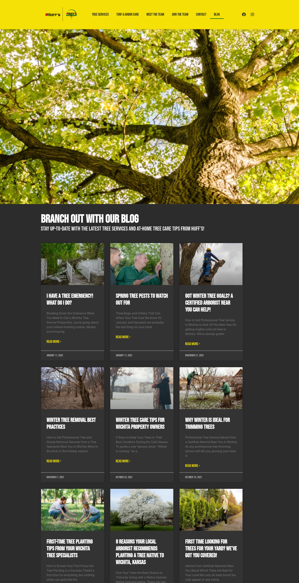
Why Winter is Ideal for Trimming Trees (207, 423)
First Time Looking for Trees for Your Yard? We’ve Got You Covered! (211, 548)
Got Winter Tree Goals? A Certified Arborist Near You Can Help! (209, 303)
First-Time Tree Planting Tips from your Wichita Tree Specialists (70, 548)
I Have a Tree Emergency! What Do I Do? (70, 299)
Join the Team (180, 14)
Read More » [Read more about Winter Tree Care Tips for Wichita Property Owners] (123, 461)
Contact (201, 14)
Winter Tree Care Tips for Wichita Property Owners (140, 423)
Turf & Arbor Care (127, 14)
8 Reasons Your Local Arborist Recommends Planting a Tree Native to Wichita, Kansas (140, 552)
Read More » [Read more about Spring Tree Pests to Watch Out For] (123, 337)
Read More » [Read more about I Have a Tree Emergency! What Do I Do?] (54, 341)
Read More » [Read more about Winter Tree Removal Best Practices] (54, 461)
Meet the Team (155, 14)
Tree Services (100, 14)
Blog (217, 14)
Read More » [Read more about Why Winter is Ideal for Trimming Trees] (192, 465)
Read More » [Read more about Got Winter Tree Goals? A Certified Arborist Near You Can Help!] (192, 344)
